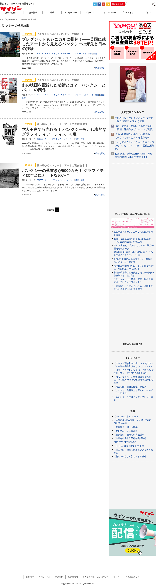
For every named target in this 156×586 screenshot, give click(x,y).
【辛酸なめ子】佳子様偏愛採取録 (130, 438)
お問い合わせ (45, 577)
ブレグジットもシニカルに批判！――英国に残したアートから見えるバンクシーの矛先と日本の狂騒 (64, 44)
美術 (77, 139)
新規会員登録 (117, 4)
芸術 (95, 54)
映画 (97, 95)
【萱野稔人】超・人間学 (126, 427)
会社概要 (30, 577)
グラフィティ (57, 139)
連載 (52, 12)
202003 (40, 54)
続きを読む (100, 68)
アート (47, 54)
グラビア (90, 12)
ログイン (146, 12)
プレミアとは (128, 12)
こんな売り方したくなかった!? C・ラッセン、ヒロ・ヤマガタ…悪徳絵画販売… (134, 145)
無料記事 (33, 12)
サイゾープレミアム (11, 9)
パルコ (85, 95)
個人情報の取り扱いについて (96, 577)
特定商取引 (73, 577)
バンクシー (76, 54)
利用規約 (59, 577)
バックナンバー (109, 12)
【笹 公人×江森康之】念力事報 (129, 446)
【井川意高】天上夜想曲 (126, 431)
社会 (90, 54)
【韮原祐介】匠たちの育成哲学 (129, 434)
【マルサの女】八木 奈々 (126, 416)
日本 (84, 54)
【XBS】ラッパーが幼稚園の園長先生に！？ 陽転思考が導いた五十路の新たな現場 (134, 380)
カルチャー (65, 54)
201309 (40, 139)
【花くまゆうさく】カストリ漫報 (130, 456)
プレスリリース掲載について (126, 577)
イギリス (55, 54)
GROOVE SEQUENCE (125, 442)
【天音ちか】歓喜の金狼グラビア (130, 386)
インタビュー (71, 12)
